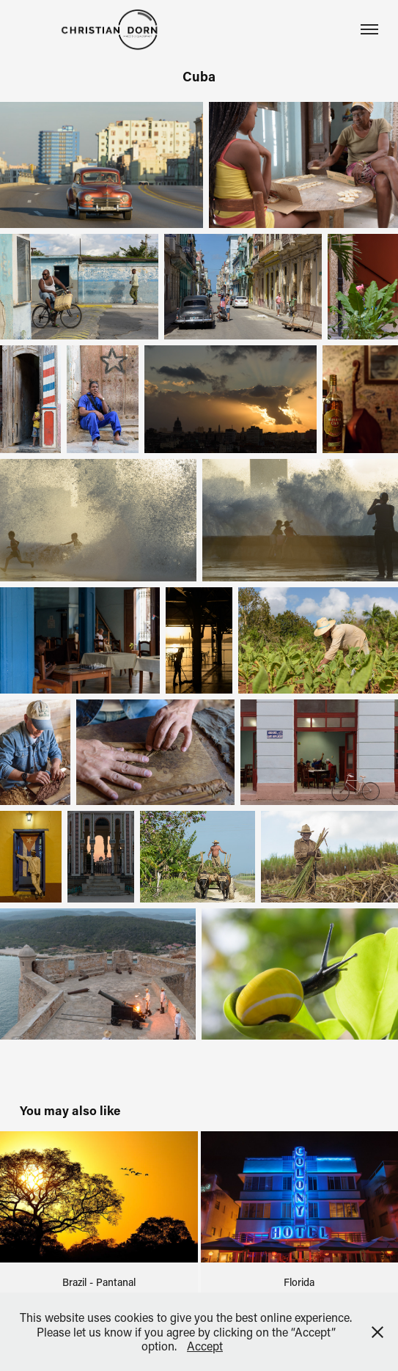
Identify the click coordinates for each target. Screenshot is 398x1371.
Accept (205, 1345)
